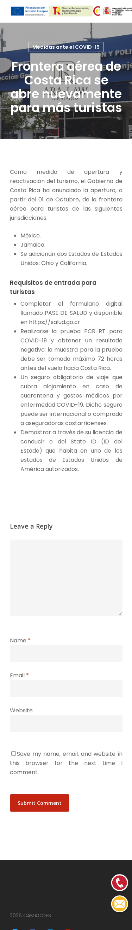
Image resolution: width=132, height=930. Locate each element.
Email (19, 675)
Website (21, 710)
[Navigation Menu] (118, 11)
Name (20, 640)
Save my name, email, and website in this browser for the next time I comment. (66, 763)
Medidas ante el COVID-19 (66, 47)
